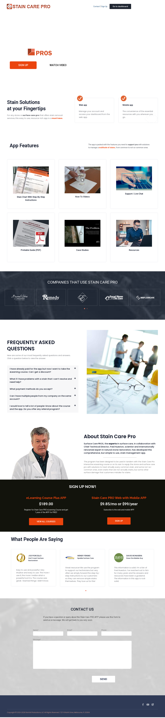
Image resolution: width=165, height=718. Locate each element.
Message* (82, 654)
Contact (96, 6)
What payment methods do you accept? (31, 389)
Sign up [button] (23, 65)
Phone (116, 632)
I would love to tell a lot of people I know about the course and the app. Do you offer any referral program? (40, 408)
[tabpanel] (19, 298)
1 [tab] (84, 309)
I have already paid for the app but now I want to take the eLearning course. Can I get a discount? (40, 371)
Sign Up (104, 6)
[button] (42, 371)
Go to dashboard (120, 6)
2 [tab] (86, 309)
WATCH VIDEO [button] (57, 65)
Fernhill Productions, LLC (35, 713)
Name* (48, 632)
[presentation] (52, 682)
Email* (82, 632)
